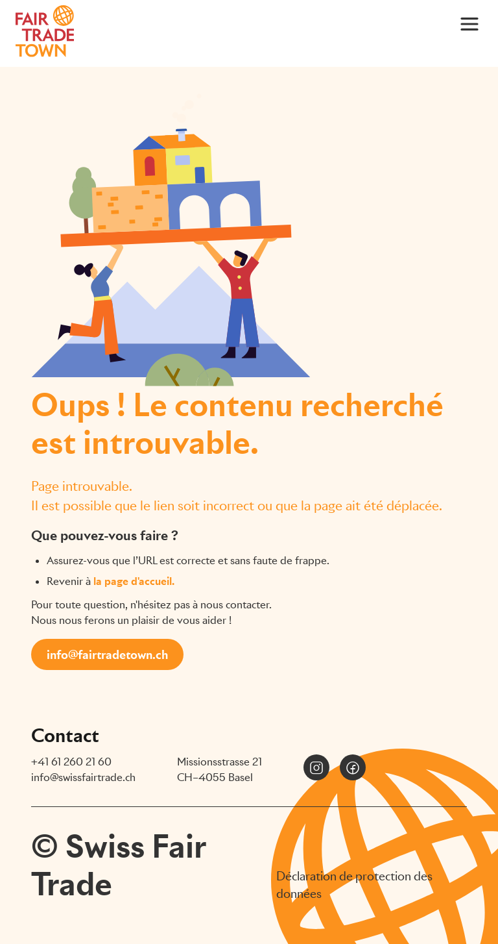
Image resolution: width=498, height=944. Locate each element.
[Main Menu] (469, 23)
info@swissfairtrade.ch (83, 777)
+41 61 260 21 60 (71, 762)
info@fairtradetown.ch (107, 654)
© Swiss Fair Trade (118, 865)
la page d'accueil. (133, 581)
